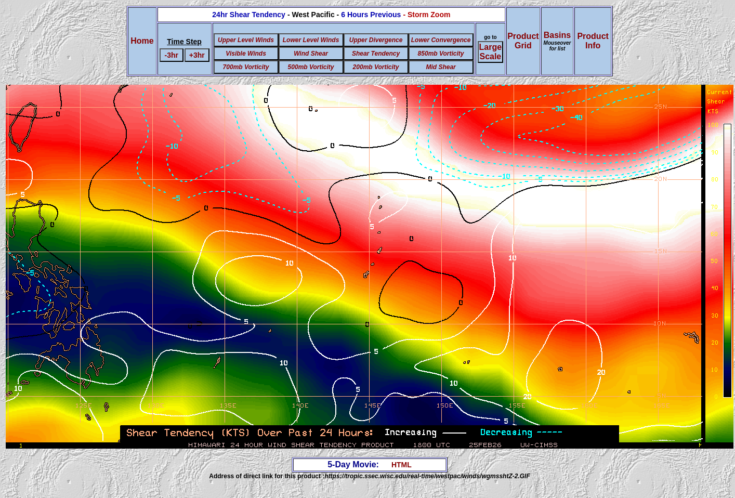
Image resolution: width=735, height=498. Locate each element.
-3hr (171, 55)
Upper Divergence (376, 40)
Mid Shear (440, 67)
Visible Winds (246, 53)
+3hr (197, 55)
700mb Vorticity (246, 67)
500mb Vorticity (311, 67)
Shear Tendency (376, 53)
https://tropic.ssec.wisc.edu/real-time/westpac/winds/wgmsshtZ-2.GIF (427, 476)
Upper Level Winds (246, 40)
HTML (401, 465)
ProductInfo (592, 41)
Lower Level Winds (311, 40)
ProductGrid (523, 41)
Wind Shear (311, 53)
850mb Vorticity (441, 53)
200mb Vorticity (376, 67)
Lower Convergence (441, 40)
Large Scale (490, 52)
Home (141, 40)
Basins (557, 41)
